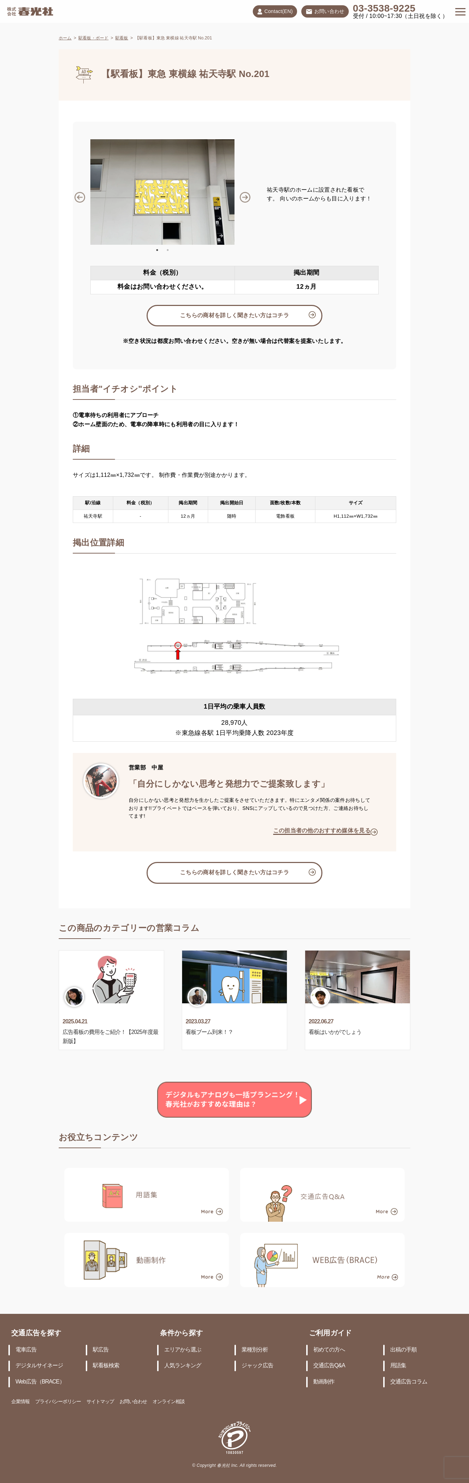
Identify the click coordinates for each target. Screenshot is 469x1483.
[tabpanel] (162, 192)
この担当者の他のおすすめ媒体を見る (322, 831)
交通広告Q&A (329, 1366)
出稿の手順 (403, 1350)
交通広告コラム (408, 1382)
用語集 (398, 1366)
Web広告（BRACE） (40, 1382)
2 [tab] (167, 250)
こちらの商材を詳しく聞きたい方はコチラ (234, 316)
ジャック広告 (257, 1366)
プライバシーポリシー (58, 1402)
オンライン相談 (169, 1402)
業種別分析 (255, 1350)
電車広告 (26, 1350)
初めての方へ (329, 1350)
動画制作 (323, 1382)
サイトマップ (100, 1402)
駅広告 (101, 1350)
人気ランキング (182, 1366)
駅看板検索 (106, 1366)
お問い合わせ (325, 12)
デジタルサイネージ (39, 1366)
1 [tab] (157, 250)
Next (239, 192)
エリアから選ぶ (182, 1350)
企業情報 (20, 1402)
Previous (85, 192)
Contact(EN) (275, 11)
